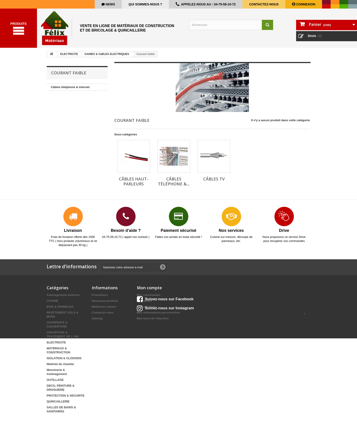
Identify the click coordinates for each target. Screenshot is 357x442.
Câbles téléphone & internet (70, 89)
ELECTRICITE (56, 344)
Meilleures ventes (104, 309)
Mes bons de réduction (153, 320)
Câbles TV (214, 181)
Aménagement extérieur (63, 297)
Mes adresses (146, 309)
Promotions (100, 297)
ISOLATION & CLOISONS (64, 360)
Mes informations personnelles (158, 315)
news (110, 4)
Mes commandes (149, 297)
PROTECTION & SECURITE (66, 397)
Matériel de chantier (60, 366)
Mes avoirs (144, 303)
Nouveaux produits (105, 303)
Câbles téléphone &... (173, 183)
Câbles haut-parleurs (133, 183)
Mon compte (149, 290)
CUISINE (53, 303)
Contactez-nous (264, 4)
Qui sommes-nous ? (145, 4)
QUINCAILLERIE (58, 403)
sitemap (97, 320)
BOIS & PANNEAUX (60, 309)
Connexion (305, 4)
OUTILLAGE (55, 382)
